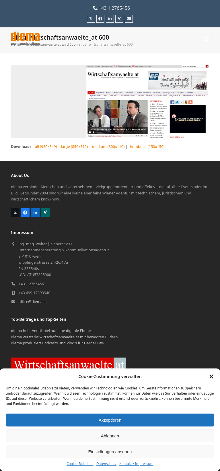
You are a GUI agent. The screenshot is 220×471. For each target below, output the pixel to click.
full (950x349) (45, 146)
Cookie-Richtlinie (80, 463)
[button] (211, 376)
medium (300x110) (108, 146)
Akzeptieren (110, 420)
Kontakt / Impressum (136, 463)
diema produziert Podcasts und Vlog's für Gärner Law (57, 342)
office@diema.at (33, 301)
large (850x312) (74, 146)
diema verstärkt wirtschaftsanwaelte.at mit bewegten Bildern (64, 336)
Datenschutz (106, 463)
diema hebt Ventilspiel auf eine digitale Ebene (51, 330)
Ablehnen (110, 435)
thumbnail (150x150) (147, 146)
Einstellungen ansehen (110, 451)
